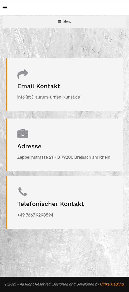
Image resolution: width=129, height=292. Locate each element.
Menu (64, 21)
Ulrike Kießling (112, 284)
